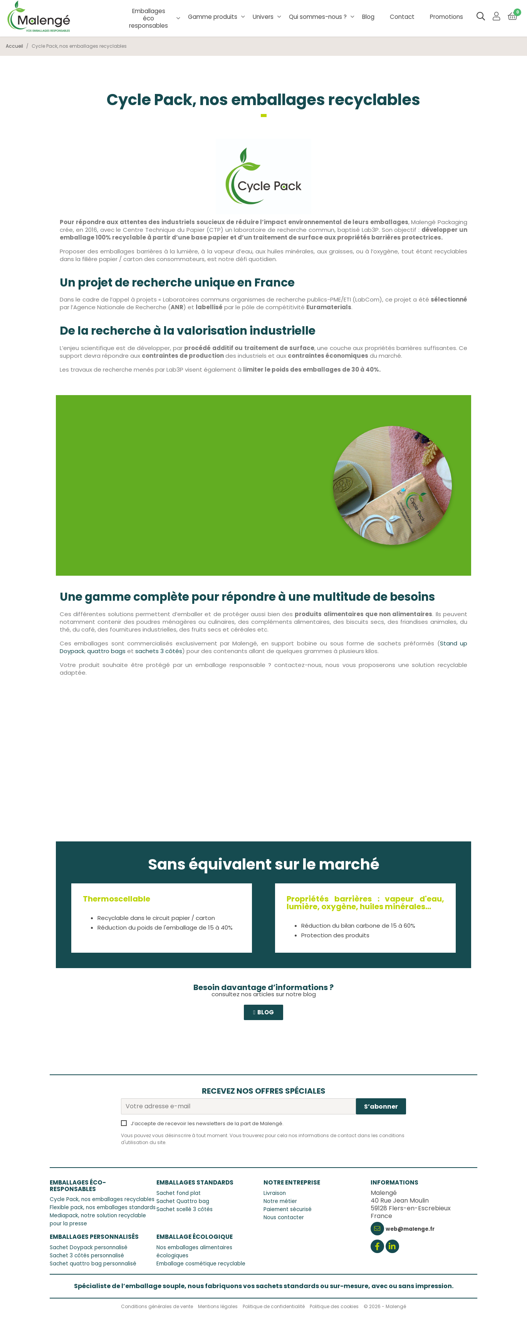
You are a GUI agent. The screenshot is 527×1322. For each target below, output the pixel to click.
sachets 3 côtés (158, 651)
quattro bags (106, 651)
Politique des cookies (334, 1306)
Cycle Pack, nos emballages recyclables (102, 1199)
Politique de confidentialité (274, 1306)
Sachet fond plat (178, 1193)
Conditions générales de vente (157, 1306)
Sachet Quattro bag (182, 1201)
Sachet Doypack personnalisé (89, 1247)
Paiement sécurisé (288, 1209)
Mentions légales (218, 1306)
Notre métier (280, 1201)
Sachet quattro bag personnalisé (93, 1263)
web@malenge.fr (410, 1229)
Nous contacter (284, 1217)
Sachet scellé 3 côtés (184, 1209)
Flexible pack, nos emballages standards (103, 1207)
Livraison (275, 1193)
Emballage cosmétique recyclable (200, 1263)
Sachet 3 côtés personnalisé (87, 1255)
